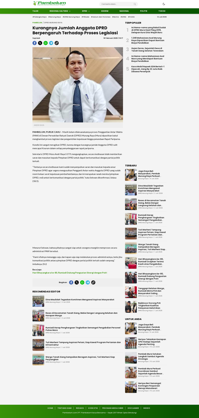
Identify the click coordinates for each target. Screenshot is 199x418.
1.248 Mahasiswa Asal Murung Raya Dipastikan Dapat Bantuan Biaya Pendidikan (147, 40)
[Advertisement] (77, 214)
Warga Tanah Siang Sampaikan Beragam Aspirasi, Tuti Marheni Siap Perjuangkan (80, 358)
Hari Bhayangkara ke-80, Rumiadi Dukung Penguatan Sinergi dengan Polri (69, 272)
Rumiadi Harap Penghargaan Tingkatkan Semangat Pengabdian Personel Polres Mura (83, 329)
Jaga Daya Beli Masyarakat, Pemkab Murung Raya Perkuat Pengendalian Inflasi (149, 175)
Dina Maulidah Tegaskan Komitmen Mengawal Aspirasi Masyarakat (80, 299)
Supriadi (36, 38)
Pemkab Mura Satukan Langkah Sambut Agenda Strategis (151, 356)
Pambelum (37, 22)
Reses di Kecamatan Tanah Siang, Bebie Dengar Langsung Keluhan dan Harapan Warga (81, 314)
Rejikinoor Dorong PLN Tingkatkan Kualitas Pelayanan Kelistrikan (149, 305)
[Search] (135, 4)
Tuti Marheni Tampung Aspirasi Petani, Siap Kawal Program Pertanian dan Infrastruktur (83, 343)
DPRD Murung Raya (53, 22)
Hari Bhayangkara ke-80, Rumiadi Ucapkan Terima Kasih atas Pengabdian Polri (151, 263)
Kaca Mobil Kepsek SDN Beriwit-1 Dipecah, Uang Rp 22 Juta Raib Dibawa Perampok (147, 69)
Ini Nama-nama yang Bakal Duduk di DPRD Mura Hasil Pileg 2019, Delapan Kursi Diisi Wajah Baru (148, 30)
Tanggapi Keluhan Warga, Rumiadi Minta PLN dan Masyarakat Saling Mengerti (151, 292)
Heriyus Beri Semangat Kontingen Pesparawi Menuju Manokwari (149, 386)
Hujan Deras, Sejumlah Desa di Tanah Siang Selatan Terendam (147, 49)
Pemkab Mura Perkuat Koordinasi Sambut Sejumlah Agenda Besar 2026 (150, 372)
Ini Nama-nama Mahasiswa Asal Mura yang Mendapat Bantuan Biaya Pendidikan (147, 59)
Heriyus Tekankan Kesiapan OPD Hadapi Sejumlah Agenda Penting (152, 342)
